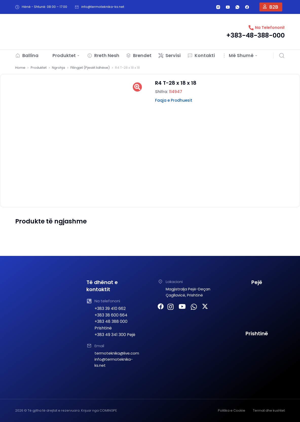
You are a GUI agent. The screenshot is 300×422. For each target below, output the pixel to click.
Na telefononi (107, 301)
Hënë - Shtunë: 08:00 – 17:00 (44, 6)
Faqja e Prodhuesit (173, 100)
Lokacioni (174, 281)
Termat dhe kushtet (269, 410)
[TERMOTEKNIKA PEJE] (257, 308)
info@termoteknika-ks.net (102, 6)
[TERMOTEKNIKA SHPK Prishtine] (257, 359)
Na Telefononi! (270, 27)
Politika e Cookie (231, 410)
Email (99, 345)
